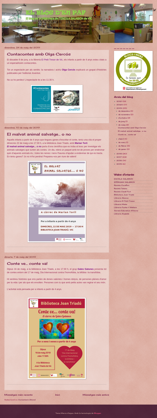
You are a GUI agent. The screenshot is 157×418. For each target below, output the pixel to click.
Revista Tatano (120, 188)
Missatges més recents (18, 394)
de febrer (122, 146)
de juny (121, 121)
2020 (120, 105)
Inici (57, 394)
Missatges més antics (96, 394)
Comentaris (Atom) (27, 400)
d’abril (121, 139)
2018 (119, 154)
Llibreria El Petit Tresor (124, 201)
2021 (120, 101)
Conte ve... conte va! (27, 263)
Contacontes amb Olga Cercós (39, 54)
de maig (122, 125)
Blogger (97, 413)
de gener (122, 149)
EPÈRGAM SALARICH (124, 182)
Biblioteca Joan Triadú (124, 195)
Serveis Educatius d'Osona (126, 211)
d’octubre (122, 118)
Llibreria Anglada (121, 214)
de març (122, 142)
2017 (119, 157)
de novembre (124, 115)
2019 (120, 108)
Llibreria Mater (120, 204)
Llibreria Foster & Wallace (125, 207)
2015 (120, 164)
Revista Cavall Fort (122, 192)
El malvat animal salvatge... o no (39, 134)
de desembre (124, 111)
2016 (120, 161)
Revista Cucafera (121, 185)
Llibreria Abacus (121, 198)
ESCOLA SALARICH (123, 179)
